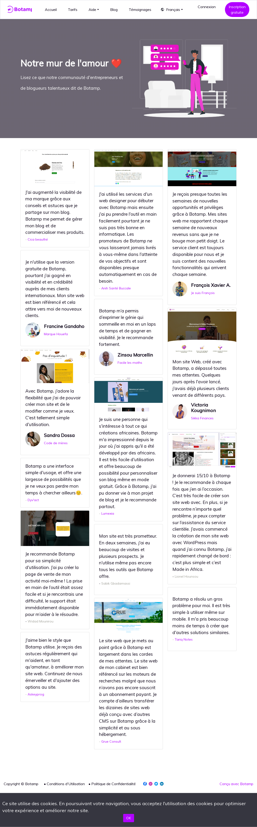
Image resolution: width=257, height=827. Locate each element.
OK (128, 818)
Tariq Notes (184, 639)
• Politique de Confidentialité (112, 783)
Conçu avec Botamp (236, 783)
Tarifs (72, 9)
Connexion (207, 6)
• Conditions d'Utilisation (64, 783)
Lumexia (107, 513)
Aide (92, 9)
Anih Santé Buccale (116, 288)
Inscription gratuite (237, 9)
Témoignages (140, 9)
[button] (172, 9)
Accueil (51, 9)
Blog (114, 9)
